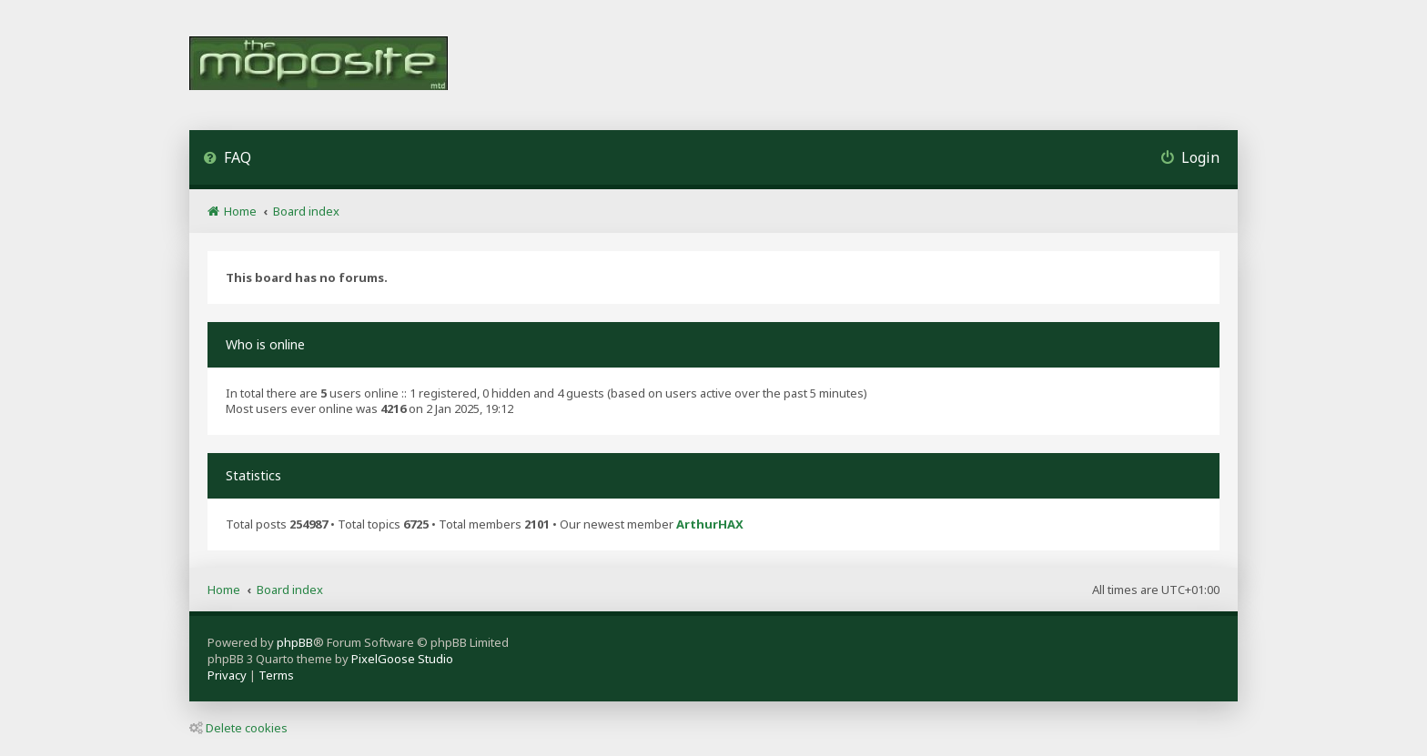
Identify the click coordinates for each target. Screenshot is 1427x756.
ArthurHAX (710, 524)
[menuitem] (227, 159)
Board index (290, 589)
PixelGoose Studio (402, 658)
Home (223, 589)
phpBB (295, 642)
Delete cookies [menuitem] (238, 728)
